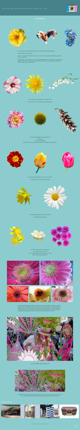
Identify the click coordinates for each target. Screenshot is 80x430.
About (41, 8)
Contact (45, 8)
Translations (18, 8)
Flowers (8, 8)
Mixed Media (24, 8)
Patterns (12, 8)
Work (3, 8)
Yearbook (36, 8)
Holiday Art (30, 8)
